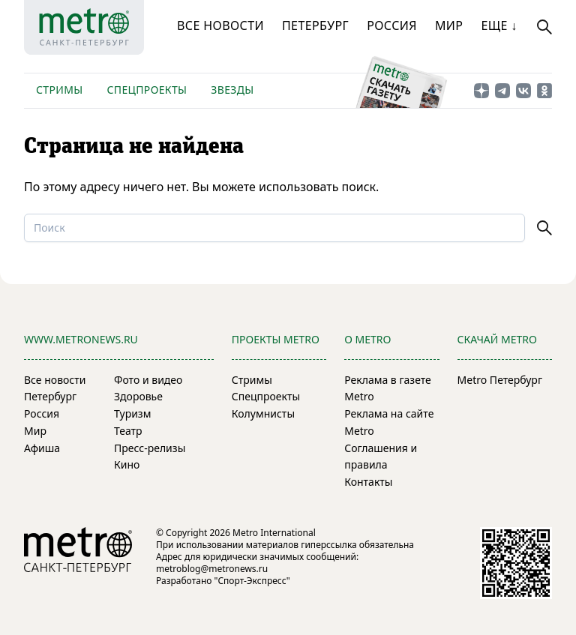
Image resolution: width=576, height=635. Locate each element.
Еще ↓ (499, 25)
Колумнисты (263, 413)
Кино (127, 464)
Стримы (59, 89)
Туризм (132, 413)
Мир (449, 25)
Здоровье (138, 396)
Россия (392, 25)
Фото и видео (148, 380)
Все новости (220, 25)
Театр (128, 431)
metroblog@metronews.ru (212, 568)
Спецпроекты (146, 89)
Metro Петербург (500, 380)
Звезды (232, 89)
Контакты (368, 482)
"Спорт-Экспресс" (252, 580)
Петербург (315, 25)
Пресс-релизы (149, 448)
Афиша (42, 448)
